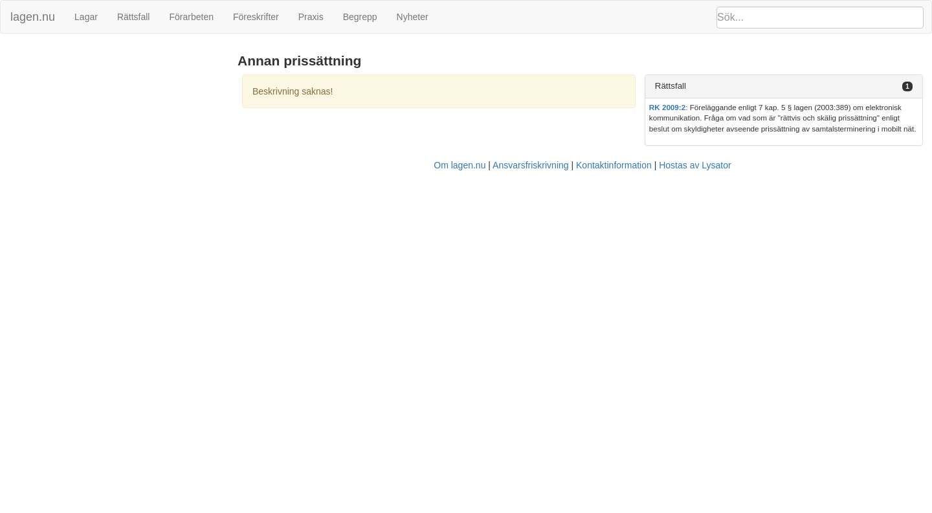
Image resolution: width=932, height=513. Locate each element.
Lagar (86, 17)
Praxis (311, 17)
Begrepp (360, 17)
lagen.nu (32, 16)
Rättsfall (133, 17)
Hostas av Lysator (695, 165)
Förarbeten (191, 17)
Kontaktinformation (614, 165)
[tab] (783, 86)
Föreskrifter (256, 17)
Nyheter (412, 17)
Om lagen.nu (459, 165)
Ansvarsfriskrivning (530, 165)
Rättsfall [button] (670, 86)
